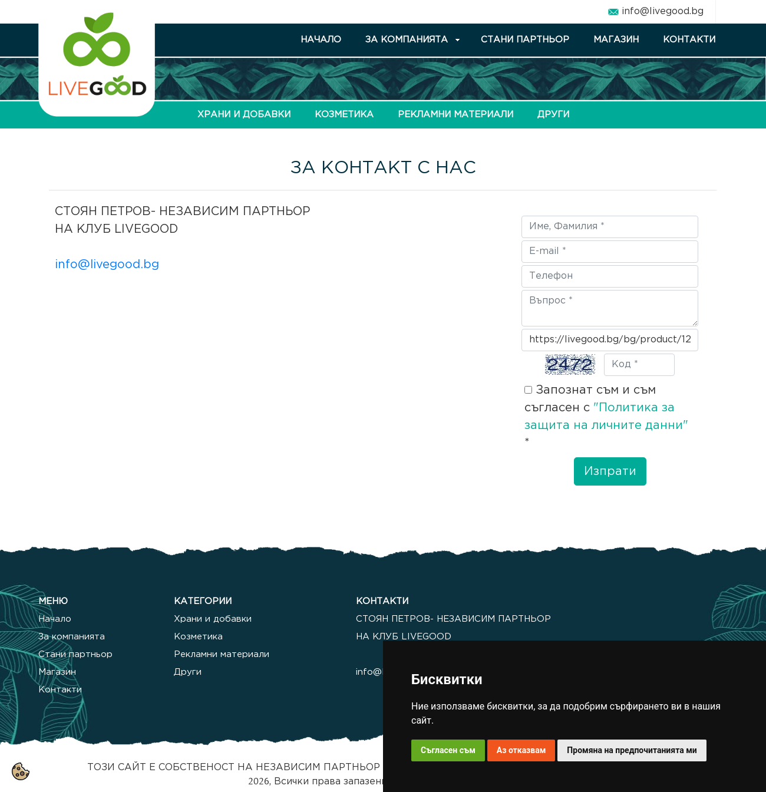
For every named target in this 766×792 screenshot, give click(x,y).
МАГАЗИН (616, 40)
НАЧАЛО (321, 40)
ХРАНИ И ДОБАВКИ (243, 114)
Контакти (60, 690)
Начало (54, 619)
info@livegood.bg (663, 11)
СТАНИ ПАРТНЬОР (525, 40)
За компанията (71, 637)
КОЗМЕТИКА (344, 114)
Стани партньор (75, 654)
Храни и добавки (213, 619)
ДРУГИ (553, 114)
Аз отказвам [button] (521, 750)
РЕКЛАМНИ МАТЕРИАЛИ (455, 114)
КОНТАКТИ (689, 40)
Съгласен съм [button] (448, 750)
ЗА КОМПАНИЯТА (406, 40)
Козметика (198, 637)
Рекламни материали (221, 654)
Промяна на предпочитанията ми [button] (631, 750)
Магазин (57, 672)
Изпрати (610, 471)
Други (188, 672)
